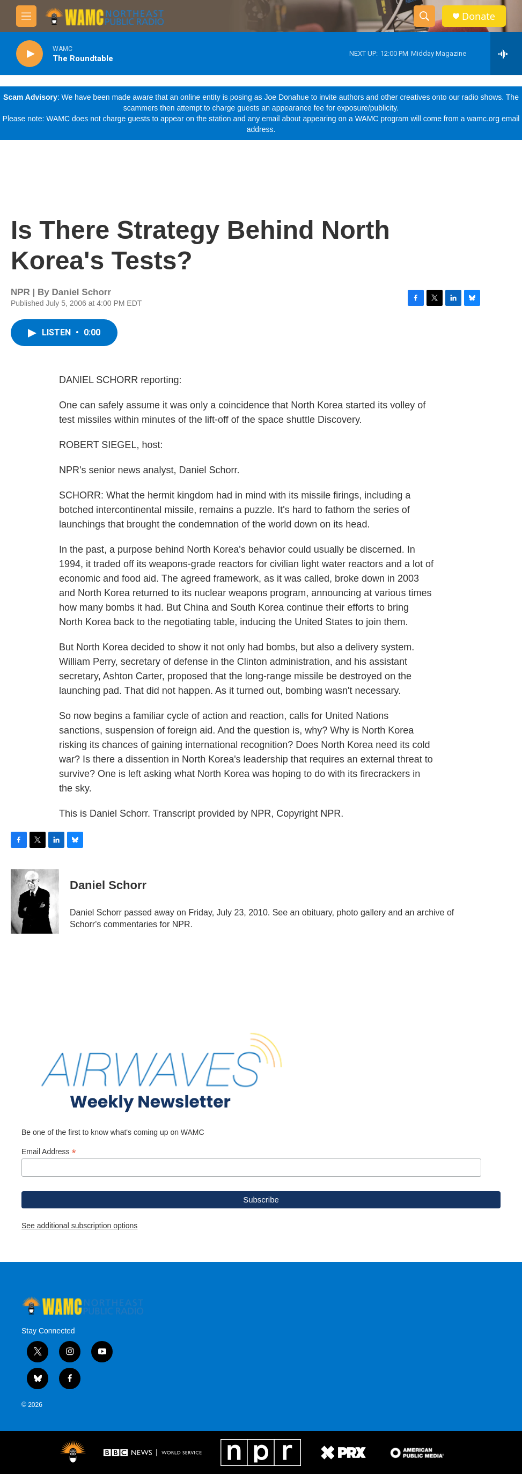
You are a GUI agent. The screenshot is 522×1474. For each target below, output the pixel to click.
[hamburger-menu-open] (26, 16)
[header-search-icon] (424, 16)
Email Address (48, 1152)
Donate (478, 16)
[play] (29, 54)
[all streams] (506, 53)
